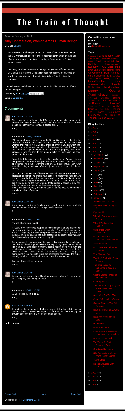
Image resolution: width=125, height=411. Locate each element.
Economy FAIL (97, 66)
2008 (94, 380)
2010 (94, 373)
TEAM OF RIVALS (110, 100)
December (99, 155)
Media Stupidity (110, 84)
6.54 (14, 305)
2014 (94, 139)
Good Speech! (100, 281)
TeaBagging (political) (104, 103)
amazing (17, 46)
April (96, 186)
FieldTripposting (112, 70)
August (97, 170)
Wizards (110, 118)
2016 (94, 132)
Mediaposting (94, 87)
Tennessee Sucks (96, 106)
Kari (14, 116)
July (96, 174)
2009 (94, 376)
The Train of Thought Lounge (104, 116)
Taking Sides (99, 360)
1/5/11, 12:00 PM (33, 136)
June (96, 178)
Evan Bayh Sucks (96, 70)
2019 (94, 128)
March (97, 190)
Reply (14, 128)
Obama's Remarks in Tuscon (106, 299)
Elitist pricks (114, 67)
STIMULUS (93, 100)
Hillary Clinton (112, 78)
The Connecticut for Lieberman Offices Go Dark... (104, 268)
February (98, 194)
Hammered (98, 323)
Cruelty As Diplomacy (103, 349)
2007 (94, 384)
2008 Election (106, 55)
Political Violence (101, 327)
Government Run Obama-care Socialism (104, 74)
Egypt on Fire (99, 212)
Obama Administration (104, 92)
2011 (94, 151)
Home (43, 394)
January (98, 198)
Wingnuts (18, 98)
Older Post (76, 394)
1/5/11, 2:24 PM (24, 273)
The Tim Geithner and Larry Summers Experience (104, 112)
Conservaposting (112, 64)
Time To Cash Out (101, 254)
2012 (94, 147)
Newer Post (10, 394)
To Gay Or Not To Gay (103, 201)
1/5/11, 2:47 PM (32, 290)
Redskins (116, 98)
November (99, 158)
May (96, 182)
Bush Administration (108, 61)
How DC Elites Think (102, 338)
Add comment (13, 323)
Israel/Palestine (96, 81)
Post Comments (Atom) (29, 400)
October (98, 163)
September (99, 166)
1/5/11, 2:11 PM (32, 219)
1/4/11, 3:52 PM (24, 116)
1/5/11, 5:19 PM (24, 305)
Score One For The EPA (104, 295)
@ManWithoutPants (100, 46)
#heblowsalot (93, 56)
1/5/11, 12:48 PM (25, 202)
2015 (94, 135)
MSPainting (93, 84)
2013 (94, 143)
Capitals (92, 64)
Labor (117, 81)
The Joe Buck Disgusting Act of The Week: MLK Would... (106, 288)
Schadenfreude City (102, 243)
